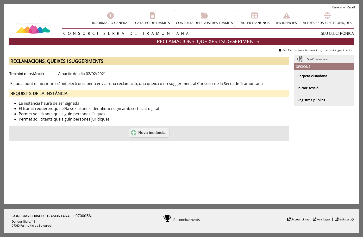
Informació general (110, 22)
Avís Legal (323, 219)
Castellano (338, 7)
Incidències (286, 22)
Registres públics (311, 100)
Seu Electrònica (292, 50)
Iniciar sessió (307, 88)
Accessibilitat (300, 219)
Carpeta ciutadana (312, 76)
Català (351, 7)
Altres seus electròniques (327, 22)
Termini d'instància (26, 73)
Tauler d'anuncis (254, 22)
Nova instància (148, 132)
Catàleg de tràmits (152, 22)
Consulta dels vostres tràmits (204, 22)
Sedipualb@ (346, 219)
